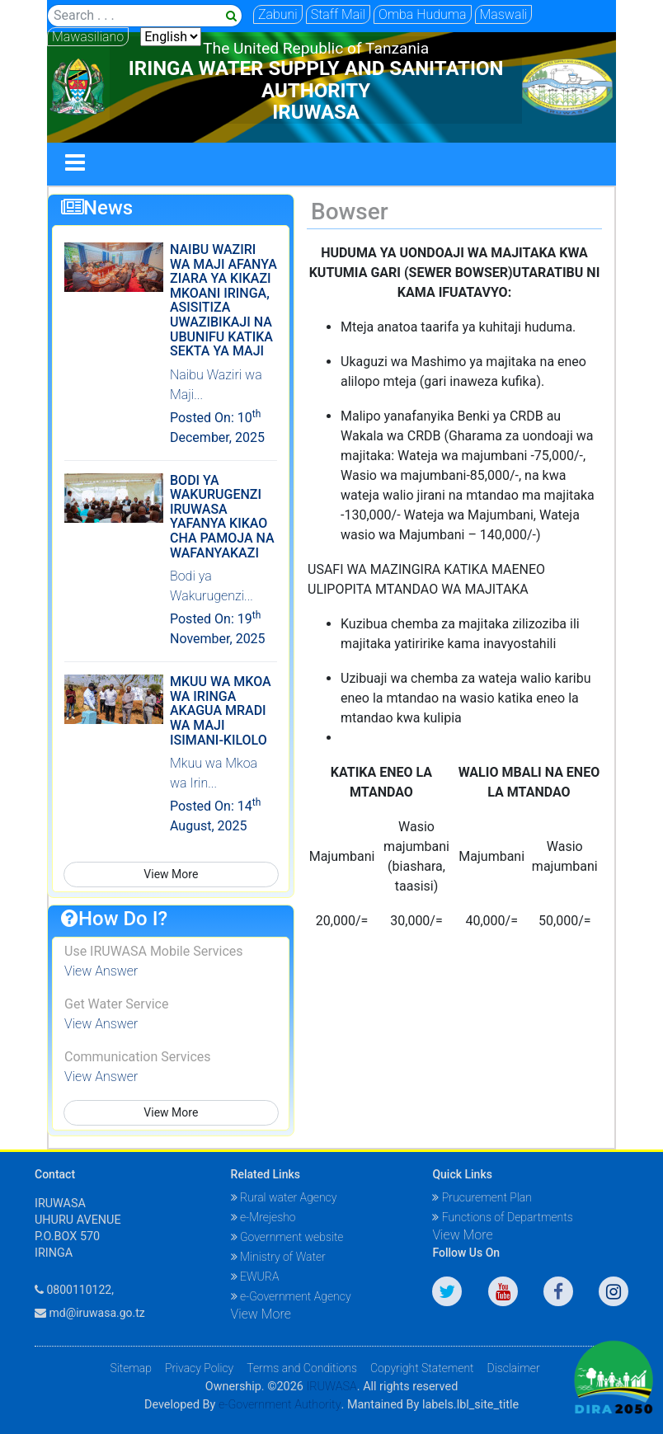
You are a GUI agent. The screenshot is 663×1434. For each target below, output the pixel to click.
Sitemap (131, 1368)
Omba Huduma (423, 14)
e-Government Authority (280, 1405)
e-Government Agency (291, 1296)
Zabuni (278, 14)
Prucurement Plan (481, 1197)
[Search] (144, 15)
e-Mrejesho (263, 1217)
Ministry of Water (278, 1256)
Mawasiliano (88, 37)
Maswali (504, 14)
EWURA (255, 1276)
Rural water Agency (284, 1197)
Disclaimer (513, 1368)
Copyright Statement (422, 1368)
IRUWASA (331, 1387)
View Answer (101, 971)
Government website (287, 1237)
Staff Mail (338, 14)
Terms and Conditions (302, 1368)
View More (170, 874)
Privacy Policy (199, 1368)
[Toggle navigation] (75, 164)
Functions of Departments (502, 1217)
